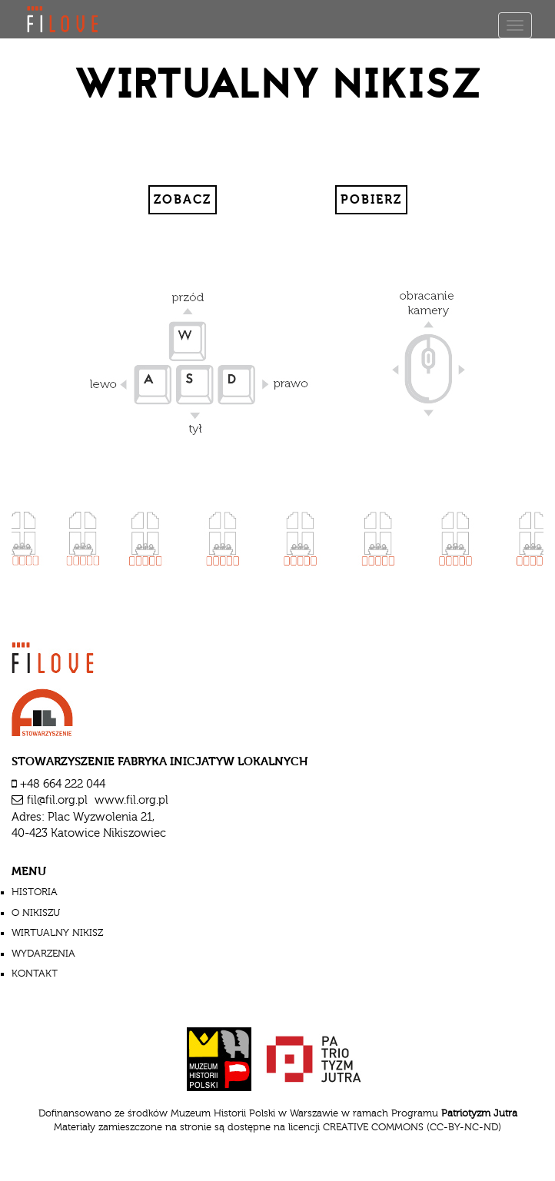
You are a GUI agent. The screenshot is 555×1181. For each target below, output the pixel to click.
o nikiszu (36, 912)
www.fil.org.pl (131, 800)
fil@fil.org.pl (57, 800)
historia (35, 892)
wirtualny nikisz (57, 932)
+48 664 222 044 (62, 784)
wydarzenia (43, 953)
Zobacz (182, 200)
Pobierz (371, 200)
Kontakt (35, 973)
